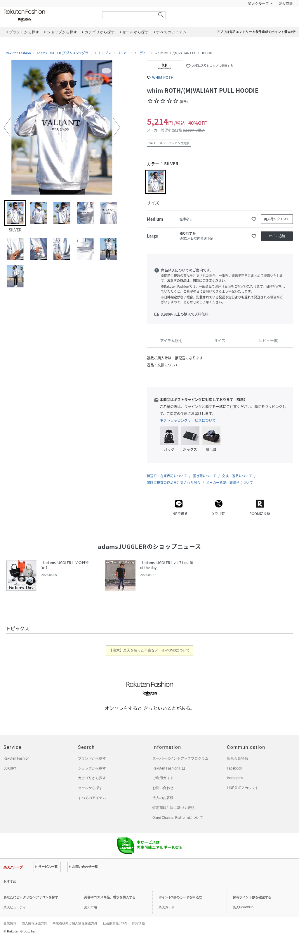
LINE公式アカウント (243, 788)
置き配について (204, 475)
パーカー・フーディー (133, 53)
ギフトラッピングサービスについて (188, 420)
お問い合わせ (162, 788)
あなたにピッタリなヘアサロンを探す (31, 897)
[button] (7, 127)
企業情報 (10, 923)
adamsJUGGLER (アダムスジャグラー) (65, 53)
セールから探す (90, 788)
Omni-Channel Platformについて (177, 818)
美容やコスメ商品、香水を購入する (109, 897)
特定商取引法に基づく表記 (173, 808)
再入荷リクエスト (277, 219)
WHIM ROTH (162, 77)
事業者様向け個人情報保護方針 (75, 923)
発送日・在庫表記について (167, 475)
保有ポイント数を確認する (252, 897)
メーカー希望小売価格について (229, 482)
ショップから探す (92, 768)
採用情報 (138, 923)
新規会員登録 (237, 758)
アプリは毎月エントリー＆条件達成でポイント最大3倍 (256, 32)
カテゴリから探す (92, 778)
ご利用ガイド (162, 778)
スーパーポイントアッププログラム (180, 758)
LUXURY (10, 768)
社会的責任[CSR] (115, 923)
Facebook (234, 768)
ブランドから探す (92, 758)
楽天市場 (286, 3)
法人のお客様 (162, 798)
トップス (104, 53)
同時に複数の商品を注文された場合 (173, 482)
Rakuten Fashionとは (168, 768)
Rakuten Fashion (49, 15)
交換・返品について (237, 475)
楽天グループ (258, 3)
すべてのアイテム (92, 798)
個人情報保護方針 (34, 923)
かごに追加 (277, 235)
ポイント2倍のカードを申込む (180, 897)
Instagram (235, 778)
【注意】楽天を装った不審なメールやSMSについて (149, 650)
